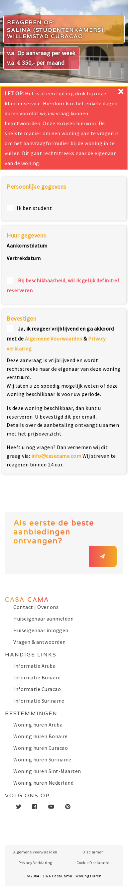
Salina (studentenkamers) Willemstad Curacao (55, 33)
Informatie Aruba (34, 665)
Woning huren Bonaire (40, 736)
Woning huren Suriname (42, 759)
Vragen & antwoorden (39, 642)
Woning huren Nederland (43, 782)
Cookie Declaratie (92, 862)
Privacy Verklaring (35, 862)
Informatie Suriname (38, 700)
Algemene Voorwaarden (53, 338)
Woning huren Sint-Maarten (47, 771)
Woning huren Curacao (40, 747)
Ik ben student (34, 208)
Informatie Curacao (37, 689)
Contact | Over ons (36, 607)
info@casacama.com (56, 455)
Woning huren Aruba (38, 724)
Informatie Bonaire (37, 677)
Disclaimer (92, 851)
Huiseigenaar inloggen (40, 630)
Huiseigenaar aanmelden (43, 618)
